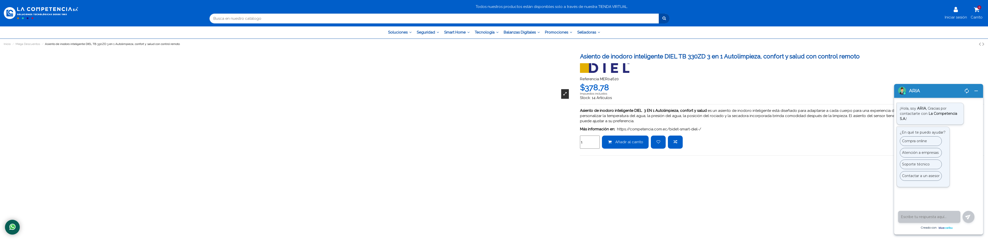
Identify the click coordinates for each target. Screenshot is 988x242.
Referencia (589, 79)
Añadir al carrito (625, 142)
